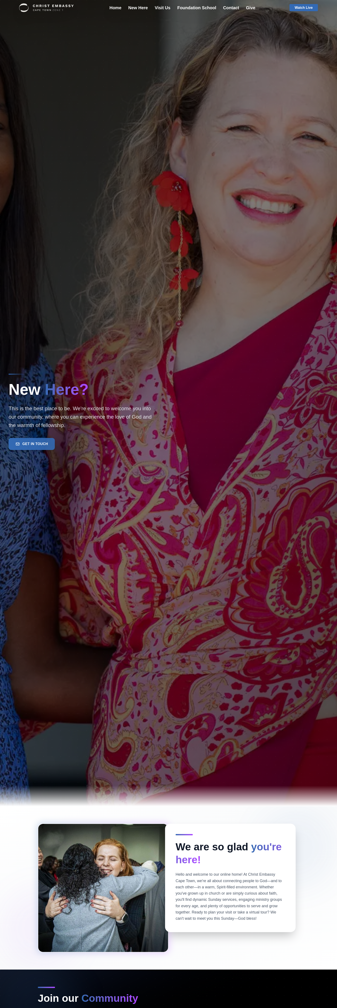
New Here (138, 7)
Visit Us (162, 7)
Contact (231, 7)
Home (115, 7)
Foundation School (196, 7)
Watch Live (304, 7)
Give (250, 7)
